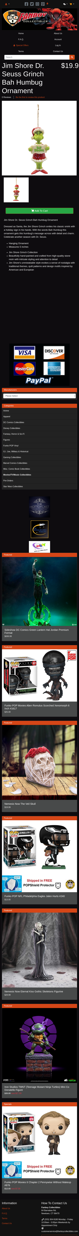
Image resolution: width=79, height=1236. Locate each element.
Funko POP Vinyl (10, 446)
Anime (6, 411)
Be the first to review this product (30, 97)
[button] (7, 4)
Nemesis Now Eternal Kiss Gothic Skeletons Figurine (33, 991)
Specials (7, 1104)
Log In (58, 45)
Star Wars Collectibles (13, 486)
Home (21, 33)
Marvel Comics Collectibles (15, 463)
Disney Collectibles (11, 428)
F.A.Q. (21, 39)
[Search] (37, 57)
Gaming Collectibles (12, 457)
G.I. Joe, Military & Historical (15, 451)
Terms (21, 51)
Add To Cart (39, 210)
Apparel (6, 416)
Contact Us (58, 51)
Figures (6, 440)
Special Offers (20, 45)
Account (58, 39)
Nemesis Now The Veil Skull (20, 803)
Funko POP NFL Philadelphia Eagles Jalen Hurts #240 (34, 896)
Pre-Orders (8, 481)
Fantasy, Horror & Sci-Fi (13, 434)
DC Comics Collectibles (13, 422)
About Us (58, 33)
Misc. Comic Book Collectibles (16, 469)
